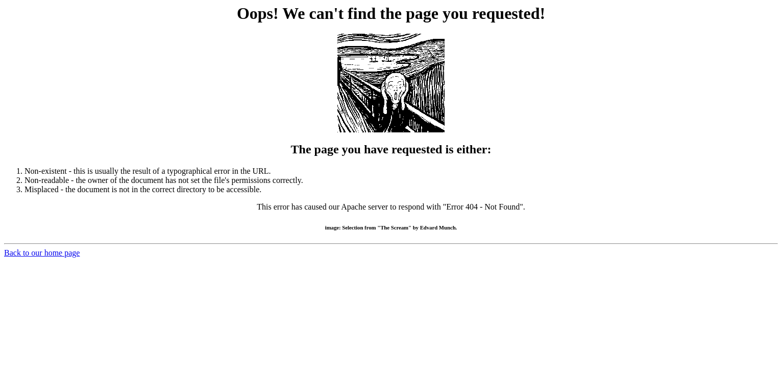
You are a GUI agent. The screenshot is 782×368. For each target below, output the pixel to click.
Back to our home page (42, 252)
